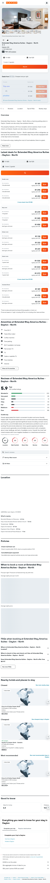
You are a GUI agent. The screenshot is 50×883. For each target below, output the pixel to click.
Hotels (14, 848)
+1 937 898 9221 (7, 49)
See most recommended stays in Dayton (39, 726)
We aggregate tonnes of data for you (26, 836)
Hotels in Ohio (7, 849)
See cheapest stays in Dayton (40, 690)
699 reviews (12, 52)
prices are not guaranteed (36, 827)
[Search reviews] (26, 452)
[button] (3, 3)
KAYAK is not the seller (26, 833)
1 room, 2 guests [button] (8, 62)
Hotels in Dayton (9, 812)
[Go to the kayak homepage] (11, 3)
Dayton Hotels (16, 849)
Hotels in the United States (37, 848)
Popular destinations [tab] (24, 799)
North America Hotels (23, 848)
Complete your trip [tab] (9, 799)
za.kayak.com (7, 848)
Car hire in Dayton (10, 809)
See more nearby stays (42, 655)
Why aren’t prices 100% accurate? (26, 839)
